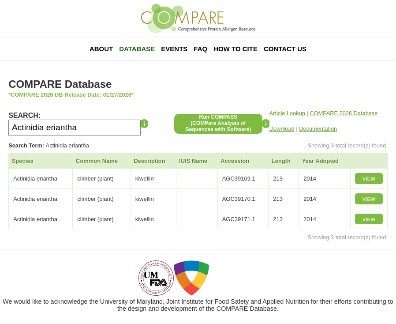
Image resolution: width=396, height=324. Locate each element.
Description (149, 161)
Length (281, 161)
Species (23, 161)
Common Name (97, 161)
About (101, 49)
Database (137, 49)
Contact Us (285, 49)
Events (174, 49)
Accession (234, 161)
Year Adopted (320, 161)
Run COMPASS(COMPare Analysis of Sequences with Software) (218, 123)
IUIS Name (193, 161)
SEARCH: (24, 115)
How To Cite (235, 49)
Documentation (318, 128)
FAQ (200, 49)
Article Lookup (287, 113)
